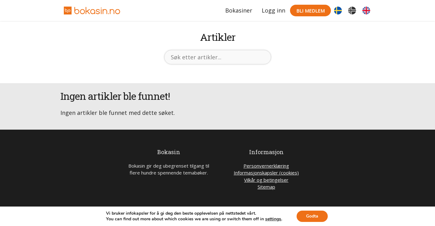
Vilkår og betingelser (266, 180)
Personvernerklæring (266, 166)
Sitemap (266, 187)
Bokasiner (238, 10)
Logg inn (273, 10)
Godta (312, 216)
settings (273, 219)
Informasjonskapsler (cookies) (266, 173)
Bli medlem (310, 11)
